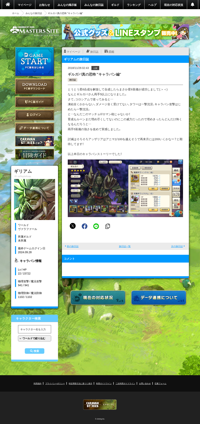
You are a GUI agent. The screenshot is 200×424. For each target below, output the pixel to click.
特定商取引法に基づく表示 (80, 383)
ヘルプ (152, 5)
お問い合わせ (145, 383)
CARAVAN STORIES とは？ (34, 141)
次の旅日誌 (177, 246)
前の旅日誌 (73, 246)
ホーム (15, 13)
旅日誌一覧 (125, 246)
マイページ (24, 5)
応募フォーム (160, 383)
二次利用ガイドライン (125, 383)
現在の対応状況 (173, 5)
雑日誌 (72, 79)
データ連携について (34, 128)
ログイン (34, 115)
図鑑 (111, 51)
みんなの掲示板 (67, 5)
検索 (36, 351)
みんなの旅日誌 (94, 5)
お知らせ (44, 5)
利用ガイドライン (104, 383)
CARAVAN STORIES (100, 404)
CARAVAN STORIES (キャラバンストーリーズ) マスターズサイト (34, 31)
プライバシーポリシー (55, 383)
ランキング (134, 5)
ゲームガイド (34, 154)
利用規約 (37, 383)
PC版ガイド (34, 101)
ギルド (115, 5)
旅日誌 (94, 51)
